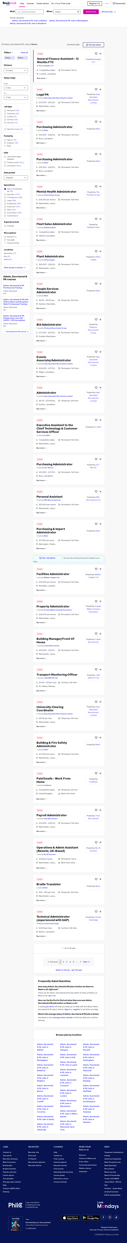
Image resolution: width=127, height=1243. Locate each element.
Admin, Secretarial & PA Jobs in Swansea (91, 1109)
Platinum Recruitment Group (55, 328)
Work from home (9, 1162)
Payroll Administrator (51, 815)
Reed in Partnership (112, 1175)
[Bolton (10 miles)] (22, 58)
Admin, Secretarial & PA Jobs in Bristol (45, 1088)
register (76, 1009)
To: (5, 93)
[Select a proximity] (16, 70)
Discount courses (60, 1165)
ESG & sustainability (112, 1195)
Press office (83, 1162)
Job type (8, 106)
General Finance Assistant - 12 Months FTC (58, 60)
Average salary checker (12, 1182)
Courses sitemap (60, 1182)
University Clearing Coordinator (49, 708)
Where (49, 11)
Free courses (59, 1169)
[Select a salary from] (16, 87)
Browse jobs (108, 11)
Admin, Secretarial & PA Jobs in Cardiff (45, 1099)
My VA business (50, 854)
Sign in (67, 1009)
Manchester (10, 253)
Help (4, 1185)
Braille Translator (48, 884)
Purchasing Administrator (54, 127)
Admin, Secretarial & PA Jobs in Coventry (45, 1109)
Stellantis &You (50, 227)
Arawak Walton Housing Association (58, 610)
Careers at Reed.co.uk (87, 1158)
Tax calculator (8, 1179)
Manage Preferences (109, 1227)
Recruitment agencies (36, 1162)
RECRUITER (33, 1147)
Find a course (59, 1159)
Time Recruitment (50, 819)
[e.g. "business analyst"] (30, 11)
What (12, 11)
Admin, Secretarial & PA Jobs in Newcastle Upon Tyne (68, 1125)
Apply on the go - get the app (69, 970)
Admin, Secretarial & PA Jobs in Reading (91, 1078)
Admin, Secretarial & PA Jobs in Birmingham (68, 20)
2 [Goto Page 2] (63, 962)
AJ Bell (47, 435)
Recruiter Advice (34, 1165)
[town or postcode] (66, 11)
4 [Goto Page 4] (70, 962)
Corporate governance (88, 1165)
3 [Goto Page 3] (66, 962)
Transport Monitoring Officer (57, 674)
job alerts (50, 1006)
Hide (6, 153)
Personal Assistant (49, 496)
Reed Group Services (112, 1162)
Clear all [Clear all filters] (24, 52)
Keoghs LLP (49, 66)
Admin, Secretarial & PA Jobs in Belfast (29, 20)
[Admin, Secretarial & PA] (9, 58)
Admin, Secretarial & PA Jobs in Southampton (91, 1099)
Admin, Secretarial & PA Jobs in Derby (45, 1118)
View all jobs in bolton (15, 267)
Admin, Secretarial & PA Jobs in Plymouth (91, 1068)
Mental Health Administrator (56, 191)
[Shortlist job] (96, 53)
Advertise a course (61, 1179)
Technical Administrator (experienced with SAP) (53, 918)
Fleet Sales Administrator (54, 224)
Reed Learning (110, 1172)
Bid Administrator (49, 324)
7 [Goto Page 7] (80, 962)
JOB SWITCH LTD (51, 678)
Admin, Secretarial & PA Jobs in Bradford (28, 23)
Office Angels (49, 260)
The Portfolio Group (52, 195)
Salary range (9, 78)
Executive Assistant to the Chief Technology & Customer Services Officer (57, 428)
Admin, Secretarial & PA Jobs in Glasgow (68, 1047)
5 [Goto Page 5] (73, 962)
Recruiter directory (10, 1159)
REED (106, 1147)
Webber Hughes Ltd (51, 577)
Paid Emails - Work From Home (53, 780)
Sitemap (6, 1192)
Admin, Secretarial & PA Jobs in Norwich (91, 1047)
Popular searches (9, 1172)
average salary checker (63, 1017)
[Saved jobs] (119, 3)
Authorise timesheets (112, 1159)
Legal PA (42, 94)
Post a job (32, 1155)
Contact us (7, 1152)
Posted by (8, 136)
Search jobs (91, 11)
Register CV (94, 3)
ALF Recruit (48, 468)
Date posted (9, 172)
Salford (8, 259)
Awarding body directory (63, 1172)
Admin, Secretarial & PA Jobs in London (68, 1093)
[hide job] (100, 53)
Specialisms (9, 185)
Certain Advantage (51, 923)
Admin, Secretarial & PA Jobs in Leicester (68, 1072)
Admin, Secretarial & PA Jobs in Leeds (68, 1063)
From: (6, 84)
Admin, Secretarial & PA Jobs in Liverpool (68, 1083)
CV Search (32, 1159)
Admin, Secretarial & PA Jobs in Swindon (91, 1119)
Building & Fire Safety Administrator (51, 744)
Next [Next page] (86, 962)
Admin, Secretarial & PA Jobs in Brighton (45, 1078)
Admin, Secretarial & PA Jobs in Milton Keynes (68, 1114)
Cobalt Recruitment (51, 646)
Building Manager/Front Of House (55, 640)
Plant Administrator (50, 256)
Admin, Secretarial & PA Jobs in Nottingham (91, 1057)
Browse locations (9, 1169)
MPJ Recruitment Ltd (52, 500)
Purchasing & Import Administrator (50, 530)
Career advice (8, 1175)
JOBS (5, 1147)
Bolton (34, 44)
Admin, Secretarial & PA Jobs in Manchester (68, 1103)
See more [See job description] (42, 78)
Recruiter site (33, 1152)
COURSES (58, 1147)
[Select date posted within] (16, 177)
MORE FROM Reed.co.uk (85, 1148)
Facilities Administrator (52, 574)
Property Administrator (53, 606)
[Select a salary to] (16, 97)
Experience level (11, 222)
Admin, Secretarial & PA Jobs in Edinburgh (45, 1127)
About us (82, 1155)
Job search (7, 1155)
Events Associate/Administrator (53, 358)
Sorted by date (73, 44)
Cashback (47, 785)
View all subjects (60, 1162)
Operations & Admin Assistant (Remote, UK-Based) (57, 849)
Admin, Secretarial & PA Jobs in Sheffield (91, 1088)
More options (10, 233)
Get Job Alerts (47, 558)
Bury (7, 256)
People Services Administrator (47, 290)
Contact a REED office (11, 1188)
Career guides (59, 1175)
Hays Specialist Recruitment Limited (58, 98)
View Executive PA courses (17, 332)
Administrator (46, 392)
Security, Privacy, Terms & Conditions (104, 1230)
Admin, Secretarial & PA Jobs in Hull (68, 1056)
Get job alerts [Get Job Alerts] (93, 45)
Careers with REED (111, 1179)
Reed (46, 130)
